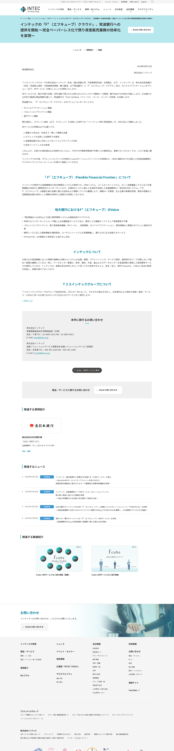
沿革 (94, 679)
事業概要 (96, 686)
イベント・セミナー (112, 2)
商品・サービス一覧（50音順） (31, 668)
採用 (130, 672)
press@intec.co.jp (42, 337)
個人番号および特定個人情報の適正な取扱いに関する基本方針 (42, 747)
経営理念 (97, 661)
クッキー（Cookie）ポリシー (77, 747)
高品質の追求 (97, 694)
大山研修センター (99, 701)
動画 (101, 49)
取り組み (59, 691)
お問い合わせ (134, 2)
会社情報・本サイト (136, 683)
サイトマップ (48, 743)
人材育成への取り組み (100, 697)
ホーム (22, 18)
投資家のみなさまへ (64, 743)
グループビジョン (100, 664)
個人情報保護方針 (122, 743)
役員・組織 (96, 672)
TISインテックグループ (71, 2)
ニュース (107, 9)
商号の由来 (96, 683)
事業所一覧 (96, 675)
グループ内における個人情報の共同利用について (90, 723)
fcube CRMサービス (48, 18)
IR (130, 668)
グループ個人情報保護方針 (58, 723)
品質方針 (87, 743)
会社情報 (97, 652)
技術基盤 (119, 9)
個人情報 (132, 675)
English (144, 2)
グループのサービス (92, 2)
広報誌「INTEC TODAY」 (68, 675)
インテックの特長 (56, 9)
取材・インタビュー (136, 679)
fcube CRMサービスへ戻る (88, 370)
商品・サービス (33, 18)
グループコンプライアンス (122, 723)
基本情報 (96, 668)
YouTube (134, 698)
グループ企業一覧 (99, 690)
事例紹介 (90, 49)
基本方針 (59, 687)
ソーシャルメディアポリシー (31, 727)
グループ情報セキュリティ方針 (32, 723)
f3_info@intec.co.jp (43, 353)
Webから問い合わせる (141, 29)
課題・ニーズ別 (25, 664)
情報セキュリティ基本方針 (103, 743)
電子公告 (77, 743)
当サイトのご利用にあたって (30, 743)
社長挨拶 (96, 657)
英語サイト (134, 691)
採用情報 (124, 2)
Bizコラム (24, 684)
